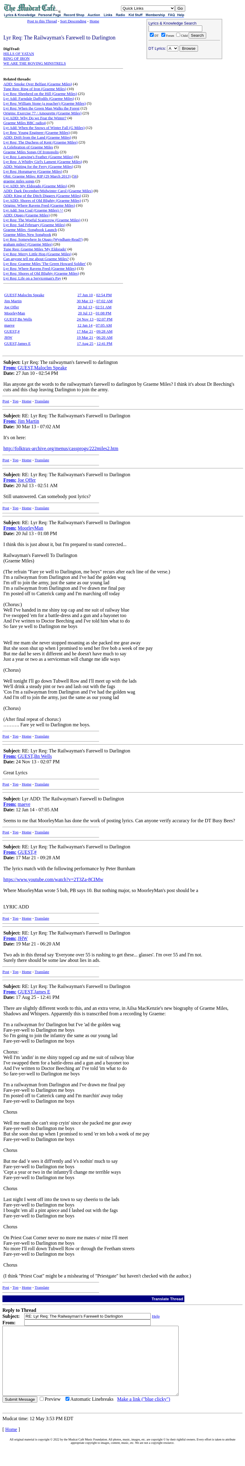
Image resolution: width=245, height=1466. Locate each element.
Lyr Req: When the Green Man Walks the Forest (41, 108)
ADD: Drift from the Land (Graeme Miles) (37, 137)
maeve (9, 325)
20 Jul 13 (85, 307)
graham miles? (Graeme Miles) (27, 244)
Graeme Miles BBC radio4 (24, 122)
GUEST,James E (17, 343)
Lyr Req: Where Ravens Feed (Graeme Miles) (39, 268)
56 (75, 176)
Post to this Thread (42, 21)
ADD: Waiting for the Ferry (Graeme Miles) (38, 166)
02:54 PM (104, 295)
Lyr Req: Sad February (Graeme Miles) (34, 224)
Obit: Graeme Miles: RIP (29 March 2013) (37, 176)
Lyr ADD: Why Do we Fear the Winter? (34, 118)
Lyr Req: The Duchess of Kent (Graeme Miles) (40, 142)
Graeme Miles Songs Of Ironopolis (31, 152)
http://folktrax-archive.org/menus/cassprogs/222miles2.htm (60, 448)
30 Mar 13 (85, 301)
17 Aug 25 (85, 343)
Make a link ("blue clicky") (143, 1412)
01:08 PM (103, 313)
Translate (42, 401)
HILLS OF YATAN (18, 53)
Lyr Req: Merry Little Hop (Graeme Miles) (37, 254)
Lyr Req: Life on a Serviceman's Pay (32, 278)
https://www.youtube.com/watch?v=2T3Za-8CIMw (53, 879)
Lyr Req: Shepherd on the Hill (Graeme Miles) (40, 93)
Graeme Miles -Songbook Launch (30, 229)
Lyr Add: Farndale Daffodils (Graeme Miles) (38, 98)
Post (5, 401)
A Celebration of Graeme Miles (28, 147)
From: (9, 367)
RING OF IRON (16, 58)
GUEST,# (12, 331)
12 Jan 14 (84, 325)
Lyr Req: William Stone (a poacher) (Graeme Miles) (44, 103)
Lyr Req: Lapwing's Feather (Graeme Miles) (38, 156)
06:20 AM (104, 337)
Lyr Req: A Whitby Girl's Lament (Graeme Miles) (42, 161)
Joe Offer (11, 307)
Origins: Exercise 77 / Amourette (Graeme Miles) (42, 113)
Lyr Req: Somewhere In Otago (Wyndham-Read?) (43, 239)
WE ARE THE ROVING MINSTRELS (34, 63)
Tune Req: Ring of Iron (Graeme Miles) (34, 89)
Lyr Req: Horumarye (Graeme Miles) (32, 171)
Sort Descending (73, 21)
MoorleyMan (14, 313)
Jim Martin (13, 301)
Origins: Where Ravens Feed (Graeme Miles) (39, 205)
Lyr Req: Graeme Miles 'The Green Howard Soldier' (44, 263)
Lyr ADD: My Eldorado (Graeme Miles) (35, 186)
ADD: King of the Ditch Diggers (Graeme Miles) (42, 195)
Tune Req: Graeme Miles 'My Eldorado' (34, 249)
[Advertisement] (184, 100)
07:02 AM (104, 301)
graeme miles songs (19, 181)
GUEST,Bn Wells (18, 319)
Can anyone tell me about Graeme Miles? (36, 258)
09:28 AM (104, 331)
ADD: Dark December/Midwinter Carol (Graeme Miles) (47, 190)
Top (15, 401)
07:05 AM (104, 325)
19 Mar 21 (85, 337)
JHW (8, 337)
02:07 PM (104, 319)
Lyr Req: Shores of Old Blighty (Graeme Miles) (41, 273)
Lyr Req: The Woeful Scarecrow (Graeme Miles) (41, 220)
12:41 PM (104, 343)
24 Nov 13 (85, 319)
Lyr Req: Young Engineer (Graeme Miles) (36, 132)
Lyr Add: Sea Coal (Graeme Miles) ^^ (33, 210)
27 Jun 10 (85, 295)
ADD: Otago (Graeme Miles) (26, 215)
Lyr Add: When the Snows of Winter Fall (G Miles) (44, 127)
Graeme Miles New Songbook (27, 234)
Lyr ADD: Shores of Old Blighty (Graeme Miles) (42, 200)
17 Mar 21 (85, 331)
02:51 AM (104, 307)
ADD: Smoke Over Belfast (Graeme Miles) (37, 84)
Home (94, 21)
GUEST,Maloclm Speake (24, 295)
